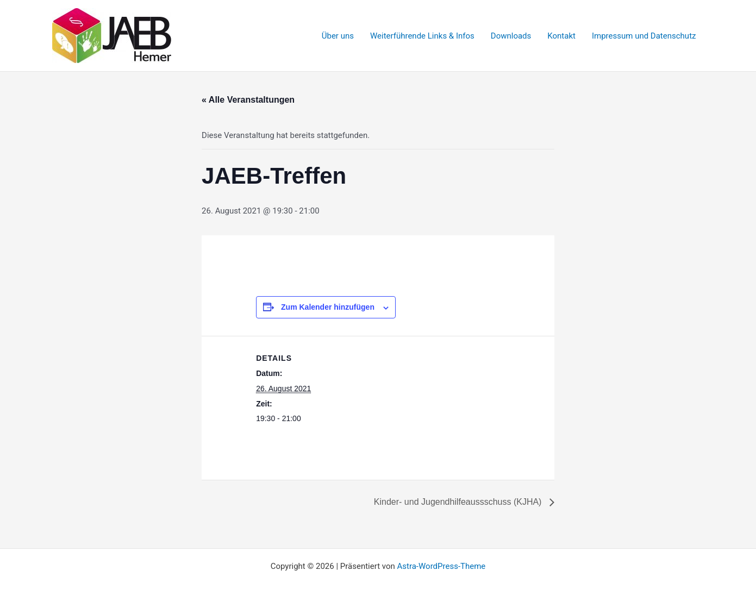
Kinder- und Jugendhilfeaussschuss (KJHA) (459, 501)
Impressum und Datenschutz (644, 36)
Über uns (338, 36)
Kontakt (561, 36)
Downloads (511, 36)
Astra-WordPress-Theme (441, 566)
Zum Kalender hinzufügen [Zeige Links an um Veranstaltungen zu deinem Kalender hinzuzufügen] (327, 307)
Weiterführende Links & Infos (422, 36)
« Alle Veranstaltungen (248, 99)
